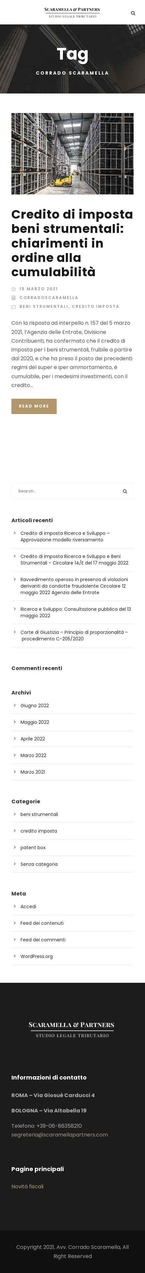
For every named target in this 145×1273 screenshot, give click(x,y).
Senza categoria (39, 864)
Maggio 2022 (35, 722)
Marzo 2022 (33, 755)
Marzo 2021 (33, 772)
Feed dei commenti (43, 940)
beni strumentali (44, 306)
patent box (33, 847)
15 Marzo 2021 (39, 289)
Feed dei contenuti (42, 923)
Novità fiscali (27, 1186)
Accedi (28, 906)
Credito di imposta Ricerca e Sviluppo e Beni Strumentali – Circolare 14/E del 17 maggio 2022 (74, 559)
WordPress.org (37, 956)
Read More (34, 406)
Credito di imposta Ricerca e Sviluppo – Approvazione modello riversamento (65, 536)
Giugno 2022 (35, 705)
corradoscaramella (49, 297)
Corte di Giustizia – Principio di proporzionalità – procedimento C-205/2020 (74, 635)
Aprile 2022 (33, 739)
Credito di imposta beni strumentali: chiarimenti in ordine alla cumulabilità (72, 243)
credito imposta (96, 306)
